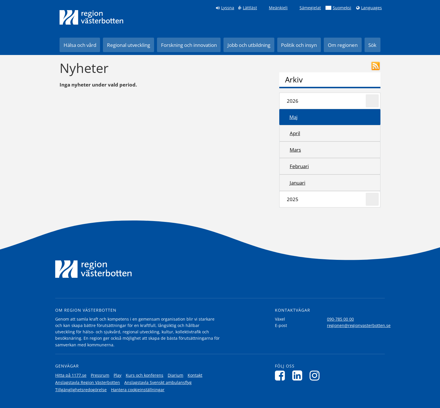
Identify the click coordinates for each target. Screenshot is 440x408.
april (295, 133)
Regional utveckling (128, 45)
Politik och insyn (299, 45)
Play (117, 375)
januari (297, 182)
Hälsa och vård (80, 45)
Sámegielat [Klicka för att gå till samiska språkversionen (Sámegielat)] (310, 8)
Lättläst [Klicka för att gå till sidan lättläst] (250, 8)
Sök (372, 45)
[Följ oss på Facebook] (281, 375)
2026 (292, 101)
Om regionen (343, 45)
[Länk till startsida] (91, 17)
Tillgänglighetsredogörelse (81, 389)
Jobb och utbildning (249, 45)
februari (299, 166)
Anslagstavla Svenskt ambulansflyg (158, 382)
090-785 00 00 (340, 319)
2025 (292, 199)
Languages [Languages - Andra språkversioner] (371, 8)
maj (293, 117)
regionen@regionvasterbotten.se (359, 325)
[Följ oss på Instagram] (316, 375)
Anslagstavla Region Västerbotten (87, 382)
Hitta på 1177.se (70, 375)
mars (295, 149)
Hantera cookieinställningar (137, 389)
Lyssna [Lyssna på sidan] (227, 8)
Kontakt (195, 375)
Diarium (175, 375)
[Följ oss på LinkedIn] (298, 375)
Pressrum (100, 375)
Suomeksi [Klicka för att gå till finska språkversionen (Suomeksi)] (342, 8)
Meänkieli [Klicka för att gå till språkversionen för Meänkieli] (278, 8)
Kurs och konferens (144, 375)
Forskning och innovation (189, 45)
